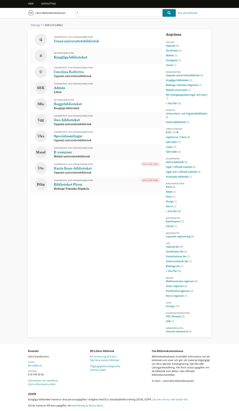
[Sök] (169, 13)
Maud (41, 152)
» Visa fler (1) (173, 103)
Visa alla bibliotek (187, 13)
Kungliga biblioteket (179, 80)
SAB (170, 321)
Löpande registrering (180, 236)
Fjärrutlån (173, 151)
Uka (40, 136)
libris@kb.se (35, 365)
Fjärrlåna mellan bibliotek (104, 360)
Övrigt (171, 201)
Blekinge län (174, 266)
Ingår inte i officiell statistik (183, 171)
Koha (170, 196)
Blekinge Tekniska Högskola (184, 85)
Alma (170, 187)
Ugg (41, 120)
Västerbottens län (178, 256)
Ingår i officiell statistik (180, 167)
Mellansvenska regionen (182, 281)
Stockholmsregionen (179, 291)
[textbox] (118, 13)
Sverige (172, 306)
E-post (31, 362)
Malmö (171, 55)
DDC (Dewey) (175, 316)
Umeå (171, 65)
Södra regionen (176, 286)
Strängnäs (173, 60)
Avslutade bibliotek (179, 176)
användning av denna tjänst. (87, 405)
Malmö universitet (178, 90)
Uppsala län (174, 246)
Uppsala (172, 45)
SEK (41, 88)
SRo (40, 104)
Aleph (171, 191)
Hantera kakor (98, 370)
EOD (172, 132)
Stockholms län (176, 251)
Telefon (32, 371)
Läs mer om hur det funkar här (170, 399)
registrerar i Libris (178, 137)
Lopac (171, 147)
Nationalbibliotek (177, 122)
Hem (31, 3)
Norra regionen (176, 295)
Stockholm (174, 50)
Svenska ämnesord (178, 331)
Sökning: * (36, 25)
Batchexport (175, 221)
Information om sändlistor (43, 380)
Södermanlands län (179, 261)
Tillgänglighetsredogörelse (105, 366)
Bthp (41, 184)
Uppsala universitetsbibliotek (184, 75)
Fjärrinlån (173, 142)
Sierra (171, 206)
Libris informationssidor (42, 384)
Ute (41, 168)
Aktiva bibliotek (176, 162)
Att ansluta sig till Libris (103, 356)
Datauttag (48, 3)
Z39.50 (171, 226)
